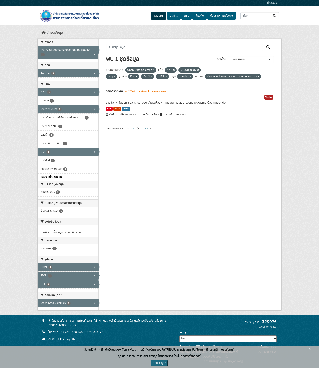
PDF (109, 109)
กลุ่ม (186, 16)
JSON (117, 109)
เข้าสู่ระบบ (272, 3)
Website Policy (268, 327)
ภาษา (182, 333)
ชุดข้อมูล (158, 16)
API (134, 128)
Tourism (268, 97)
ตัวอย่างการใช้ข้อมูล (221, 16)
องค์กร (174, 16)
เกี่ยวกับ (199, 16)
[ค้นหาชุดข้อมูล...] (259, 15)
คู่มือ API (146, 128)
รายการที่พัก (115, 91)
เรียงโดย (221, 59)
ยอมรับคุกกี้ (159, 363)
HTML (126, 109)
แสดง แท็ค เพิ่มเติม (51, 177)
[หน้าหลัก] (44, 32)
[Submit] (274, 15)
